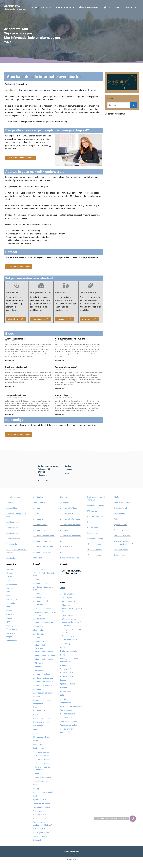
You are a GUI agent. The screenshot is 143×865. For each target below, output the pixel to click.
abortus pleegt (15, 196)
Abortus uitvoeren (40, 525)
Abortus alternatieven (89, 7)
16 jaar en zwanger (42, 759)
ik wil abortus (11, 599)
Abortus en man (12, 527)
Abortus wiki (38, 519)
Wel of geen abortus (41, 833)
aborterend (10, 569)
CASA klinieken (39, 711)
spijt (8, 622)
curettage (10, 588)
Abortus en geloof (13, 522)
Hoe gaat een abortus (41, 737)
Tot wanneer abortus (41, 807)
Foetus (36, 729)
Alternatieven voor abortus (43, 693)
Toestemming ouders (41, 803)
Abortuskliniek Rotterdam (43, 685)
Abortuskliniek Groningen (43, 682)
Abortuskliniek (39, 530)
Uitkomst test (38, 811)
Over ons (68, 470)
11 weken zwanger (13, 497)
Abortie (36, 514)
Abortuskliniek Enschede (43, 678)
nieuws (9, 610)
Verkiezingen (11, 629)
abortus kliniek (39, 503)
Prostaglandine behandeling (44, 792)
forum (35, 733)
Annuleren (10, 581)
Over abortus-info (40, 781)
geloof (9, 596)
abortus (9, 573)
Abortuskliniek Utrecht (42, 552)
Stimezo (38, 667)
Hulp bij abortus (39, 744)
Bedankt (36, 697)
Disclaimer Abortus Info (44, 623)
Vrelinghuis (39, 670)
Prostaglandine (120, 514)
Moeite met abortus (43, 777)
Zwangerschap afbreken (16, 395)
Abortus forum (12, 558)
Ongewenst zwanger (41, 752)
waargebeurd (11, 640)
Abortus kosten (39, 508)
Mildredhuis (38, 558)
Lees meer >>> (9, 360)
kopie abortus (38, 748)
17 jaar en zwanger (42, 763)
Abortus (47, 7)
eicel (8, 592)
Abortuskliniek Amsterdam (44, 536)
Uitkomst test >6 (39, 819)
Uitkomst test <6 (39, 815)
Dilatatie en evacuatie (41, 722)
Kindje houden (40, 773)
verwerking (10, 633)
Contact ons (72, 859)
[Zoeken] (133, 105)
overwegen (10, 614)
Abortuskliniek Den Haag (43, 547)
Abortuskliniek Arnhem (42, 541)
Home (34, 7)
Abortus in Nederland (15, 339)
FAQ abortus (38, 726)
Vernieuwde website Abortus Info (70, 339)
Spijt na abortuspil (67, 684)
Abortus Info (12, 6)
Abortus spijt (65, 644)
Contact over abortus (41, 718)
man (8, 607)
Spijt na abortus (39, 800)
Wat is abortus (39, 829)
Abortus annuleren (40, 583)
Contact (132, 7)
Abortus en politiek (13, 533)
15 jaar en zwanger (42, 756)
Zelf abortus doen (40, 836)
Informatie (10, 603)
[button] (20, 158)
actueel (9, 577)
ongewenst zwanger (14, 112)
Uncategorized (12, 625)
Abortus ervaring (66, 7)
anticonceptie (11, 584)
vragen (9, 637)
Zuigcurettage (38, 840)
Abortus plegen (62, 395)
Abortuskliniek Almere (42, 674)
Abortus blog (11, 508)
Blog (119, 7)
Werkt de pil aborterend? (66, 367)
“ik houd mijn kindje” (14, 544)
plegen (9, 618)
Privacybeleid (38, 789)
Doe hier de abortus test (16, 367)
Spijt (108, 7)
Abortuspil (37, 689)
